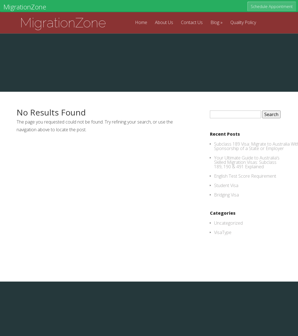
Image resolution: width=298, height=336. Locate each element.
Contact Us (192, 22)
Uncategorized (228, 223)
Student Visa (226, 185)
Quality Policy (243, 22)
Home (141, 22)
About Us (164, 22)
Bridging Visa (226, 195)
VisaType (222, 232)
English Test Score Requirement (245, 176)
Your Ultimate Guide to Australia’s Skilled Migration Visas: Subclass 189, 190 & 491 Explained (246, 162)
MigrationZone (63, 22)
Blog (214, 22)
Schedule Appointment (272, 6)
